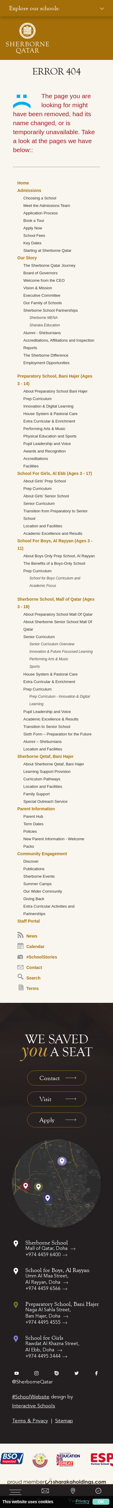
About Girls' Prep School (45, 481)
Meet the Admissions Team (47, 205)
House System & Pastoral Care (51, 413)
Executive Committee (42, 295)
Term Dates (33, 824)
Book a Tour (34, 220)
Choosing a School (40, 198)
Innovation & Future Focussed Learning (61, 651)
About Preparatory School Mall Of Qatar (58, 614)
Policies (30, 831)
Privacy (82, 1501)
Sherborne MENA (44, 318)
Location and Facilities (43, 526)
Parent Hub (33, 816)
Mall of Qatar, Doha (47, 1248)
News (27, 935)
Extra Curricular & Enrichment (49, 421)
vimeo (16, 1373)
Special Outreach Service (46, 801)
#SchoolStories (37, 957)
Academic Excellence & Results (51, 719)
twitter (76, 1373)
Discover (31, 861)
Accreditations (36, 458)
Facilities (31, 466)
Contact (29, 967)
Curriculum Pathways (42, 779)
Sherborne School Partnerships (51, 310)
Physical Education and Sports (50, 436)
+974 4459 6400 (43, 1255)
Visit (45, 1099)
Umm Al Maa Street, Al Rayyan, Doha (46, 1279)
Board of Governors (41, 273)
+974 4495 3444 (43, 1356)
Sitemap (64, 1421)
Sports (35, 666)
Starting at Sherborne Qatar (48, 250)
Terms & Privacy (30, 1421)
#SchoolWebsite (30, 1397)
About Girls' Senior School (46, 496)
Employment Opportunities (47, 363)
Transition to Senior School (47, 726)
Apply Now (33, 228)
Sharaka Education (45, 325)
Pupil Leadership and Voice (47, 443)
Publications (34, 869)
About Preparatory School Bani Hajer (56, 391)
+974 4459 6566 (43, 1288)
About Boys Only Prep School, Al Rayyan (59, 556)
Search (29, 977)
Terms (29, 988)
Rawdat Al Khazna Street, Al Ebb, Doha (52, 1347)
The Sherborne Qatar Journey (50, 265)
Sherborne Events (39, 876)
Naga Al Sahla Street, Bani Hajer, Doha (48, 1313)
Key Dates (33, 243)
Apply (46, 1120)
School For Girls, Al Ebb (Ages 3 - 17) (54, 473)
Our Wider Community (43, 891)
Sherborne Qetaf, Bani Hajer (45, 756)
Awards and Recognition (45, 451)
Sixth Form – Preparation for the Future (58, 734)
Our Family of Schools (43, 303)
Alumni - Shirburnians (42, 333)
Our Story (27, 257)
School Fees (34, 235)
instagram (36, 1373)
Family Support (37, 794)
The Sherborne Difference (46, 355)
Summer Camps (38, 884)
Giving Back (34, 899)
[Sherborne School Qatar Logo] (27, 38)
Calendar (31, 946)
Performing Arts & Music (44, 428)
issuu (56, 1373)
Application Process (41, 213)
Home (23, 183)
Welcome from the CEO (44, 280)
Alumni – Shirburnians (43, 741)
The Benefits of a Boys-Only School (54, 563)
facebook (96, 1373)
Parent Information (36, 808)
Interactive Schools (33, 1406)
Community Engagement (42, 853)
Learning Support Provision (47, 771)
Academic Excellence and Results (53, 533)
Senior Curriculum (39, 503)
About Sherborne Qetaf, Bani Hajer (54, 764)
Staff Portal (28, 921)
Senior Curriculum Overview (52, 644)
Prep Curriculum (38, 398)
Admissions (29, 190)
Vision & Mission (38, 288)
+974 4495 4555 (43, 1322)
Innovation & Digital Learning (49, 406)
